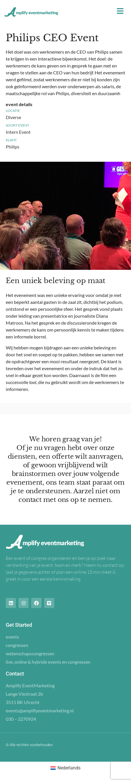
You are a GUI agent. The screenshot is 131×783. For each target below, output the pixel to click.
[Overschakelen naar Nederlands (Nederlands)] (65, 768)
